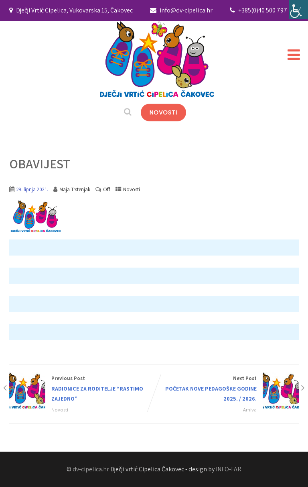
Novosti (131, 189)
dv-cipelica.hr (91, 469)
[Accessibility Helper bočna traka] (298, 9)
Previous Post (81, 389)
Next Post (226, 389)
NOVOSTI (163, 112)
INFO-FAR (228, 469)
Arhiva (250, 409)
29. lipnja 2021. (32, 189)
